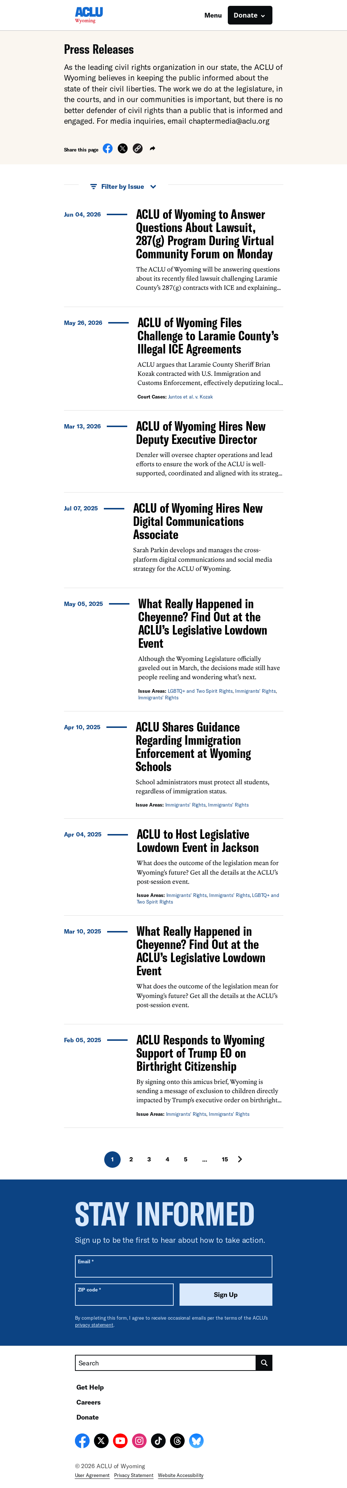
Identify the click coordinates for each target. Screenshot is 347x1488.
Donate (87, 1417)
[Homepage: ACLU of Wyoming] (100, 15)
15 (225, 1159)
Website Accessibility (180, 1475)
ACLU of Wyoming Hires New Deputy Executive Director (200, 432)
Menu (213, 15)
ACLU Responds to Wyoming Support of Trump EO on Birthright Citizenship (200, 1052)
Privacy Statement (134, 1475)
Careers (88, 1402)
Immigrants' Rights (255, 691)
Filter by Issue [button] (123, 186)
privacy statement (94, 1325)
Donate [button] (245, 15)
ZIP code (89, 1289)
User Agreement (92, 1475)
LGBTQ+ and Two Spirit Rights (200, 691)
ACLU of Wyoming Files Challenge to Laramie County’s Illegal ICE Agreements (208, 335)
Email (86, 1261)
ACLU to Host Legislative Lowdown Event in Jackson (198, 840)
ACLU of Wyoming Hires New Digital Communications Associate (198, 521)
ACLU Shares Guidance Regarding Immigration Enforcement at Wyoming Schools (193, 746)
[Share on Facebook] (108, 151)
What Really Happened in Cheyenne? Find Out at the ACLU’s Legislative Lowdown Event (202, 623)
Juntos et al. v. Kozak (190, 397)
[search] (264, 1363)
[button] (138, 149)
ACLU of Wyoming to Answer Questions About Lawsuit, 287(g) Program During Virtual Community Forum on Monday (205, 234)
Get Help (90, 1387)
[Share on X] (123, 151)
